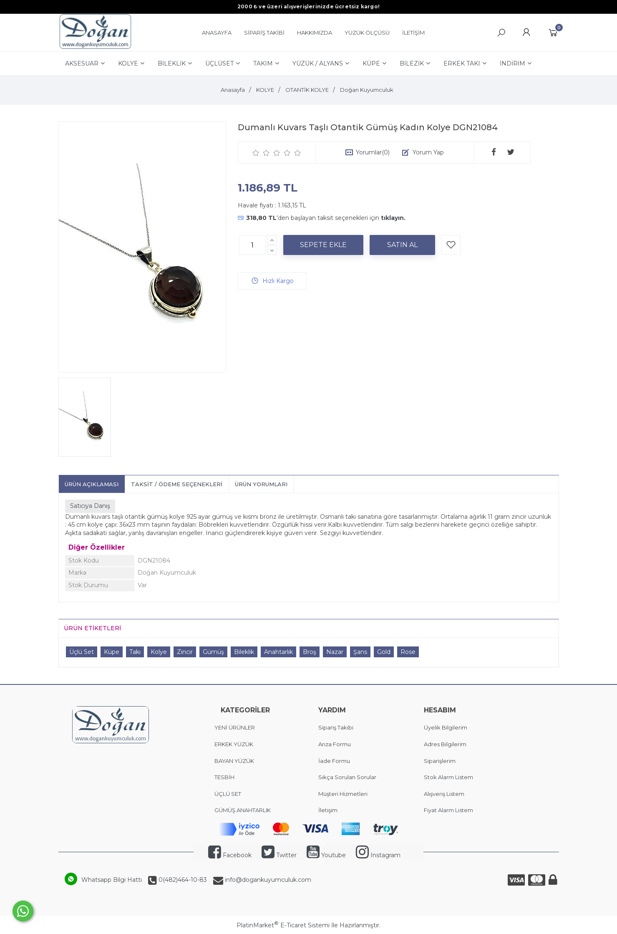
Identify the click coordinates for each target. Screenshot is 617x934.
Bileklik (244, 652)
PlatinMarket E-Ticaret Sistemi (283, 925)
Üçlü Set (81, 652)
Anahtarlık (278, 652)
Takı (135, 652)
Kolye (159, 652)
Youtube (326, 855)
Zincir (185, 652)
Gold (383, 652)
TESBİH (224, 777)
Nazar (334, 652)
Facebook (230, 855)
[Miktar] (252, 245)
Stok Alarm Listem (448, 777)
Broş (309, 652)
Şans (360, 652)
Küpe (111, 652)
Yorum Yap (428, 152)
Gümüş (213, 652)
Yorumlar (373, 152)
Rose (408, 652)
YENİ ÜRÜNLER (234, 727)
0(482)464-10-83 (182, 880)
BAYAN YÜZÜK (234, 760)
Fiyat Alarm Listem (448, 810)
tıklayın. (393, 218)
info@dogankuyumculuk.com (267, 880)
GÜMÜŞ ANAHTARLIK (242, 810)
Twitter (279, 855)
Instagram (378, 855)
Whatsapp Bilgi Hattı (111, 880)
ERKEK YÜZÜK (234, 744)
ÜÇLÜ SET (228, 793)
